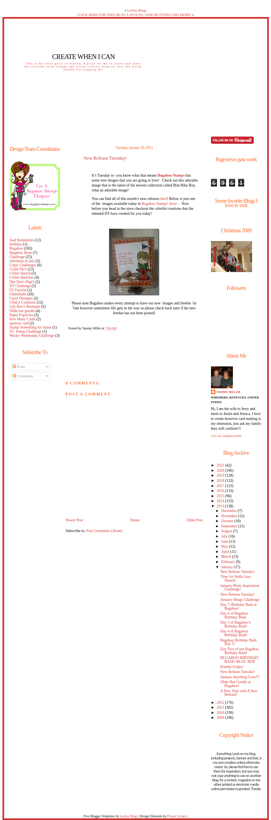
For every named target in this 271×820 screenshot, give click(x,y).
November (229, 516)
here (163, 199)
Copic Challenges (23, 265)
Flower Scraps (176, 816)
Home (134, 520)
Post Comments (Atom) (104, 531)
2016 (221, 491)
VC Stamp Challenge (26, 331)
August (227, 531)
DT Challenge (20, 286)
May (225, 546)
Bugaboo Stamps (154, 204)
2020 (221, 470)
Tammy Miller (228, 392)
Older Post (195, 520)
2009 (221, 718)
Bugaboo (16, 248)
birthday (16, 244)
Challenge (17, 257)
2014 (221, 501)
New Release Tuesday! (105, 158)
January (227, 567)
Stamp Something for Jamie (31, 327)
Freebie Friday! (232, 667)
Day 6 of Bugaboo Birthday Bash (234, 615)
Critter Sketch (20, 273)
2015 (221, 496)
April (225, 552)
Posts (19, 367)
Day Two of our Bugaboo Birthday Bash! (239, 651)
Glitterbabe (18, 294)
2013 (221, 506)
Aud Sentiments (22, 240)
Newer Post (74, 520)
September (229, 526)
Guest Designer (21, 298)
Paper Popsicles (21, 315)
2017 (221, 486)
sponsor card (19, 323)
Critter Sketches (22, 277)
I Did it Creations (23, 302)
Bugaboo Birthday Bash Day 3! (238, 642)
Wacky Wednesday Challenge (32, 335)
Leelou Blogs (137, 10)
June (225, 541)
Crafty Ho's (18, 269)
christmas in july (22, 261)
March (226, 557)
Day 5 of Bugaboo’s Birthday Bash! (235, 624)
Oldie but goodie (22, 311)
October (227, 521)
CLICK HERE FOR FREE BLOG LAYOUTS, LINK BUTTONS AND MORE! (134, 15)
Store (173, 204)
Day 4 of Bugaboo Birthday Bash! (234, 633)
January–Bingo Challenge (239, 600)
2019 (221, 475)
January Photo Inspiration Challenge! (239, 588)
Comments (23, 376)
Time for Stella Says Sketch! (235, 579)
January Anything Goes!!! (239, 677)
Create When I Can (83, 56)
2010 (221, 713)
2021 (221, 465)
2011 (221, 707)
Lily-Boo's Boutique (25, 306)
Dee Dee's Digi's (22, 282)
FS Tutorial (18, 290)
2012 (221, 702)
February (228, 562)
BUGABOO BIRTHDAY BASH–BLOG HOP (239, 660)
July (224, 536)
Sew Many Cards (23, 319)
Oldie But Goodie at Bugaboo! (235, 684)
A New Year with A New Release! (239, 693)
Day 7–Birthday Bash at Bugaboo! (238, 606)
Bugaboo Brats (21, 253)
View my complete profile (226, 435)
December (229, 511)
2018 (221, 481)
